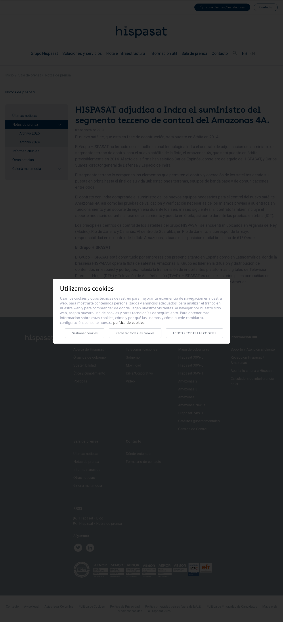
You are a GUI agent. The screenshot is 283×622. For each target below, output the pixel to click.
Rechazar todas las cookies (135, 333)
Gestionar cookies (85, 333)
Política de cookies (128, 322)
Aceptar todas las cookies (194, 333)
